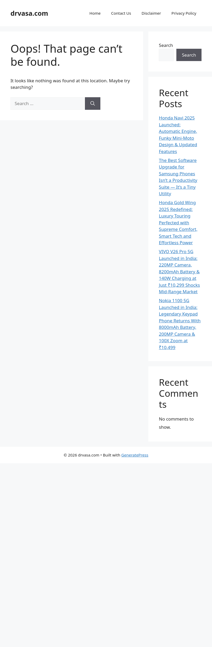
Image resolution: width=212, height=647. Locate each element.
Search (166, 45)
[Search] (92, 103)
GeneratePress (134, 455)
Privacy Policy (183, 13)
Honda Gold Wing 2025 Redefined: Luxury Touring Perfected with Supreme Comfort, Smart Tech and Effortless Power (178, 222)
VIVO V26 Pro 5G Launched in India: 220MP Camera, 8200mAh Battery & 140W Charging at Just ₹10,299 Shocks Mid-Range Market (179, 271)
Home (95, 13)
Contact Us (121, 13)
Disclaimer (151, 13)
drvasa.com (29, 13)
